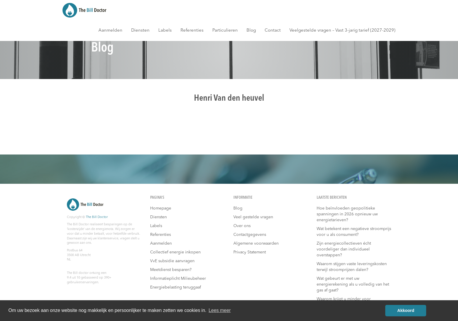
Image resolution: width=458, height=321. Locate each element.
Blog (251, 30)
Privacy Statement (249, 252)
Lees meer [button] (220, 310)
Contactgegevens (249, 235)
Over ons (242, 226)
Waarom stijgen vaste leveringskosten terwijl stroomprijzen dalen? (352, 267)
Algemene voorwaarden (256, 243)
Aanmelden (110, 30)
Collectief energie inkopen (175, 252)
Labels (165, 30)
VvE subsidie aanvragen (172, 261)
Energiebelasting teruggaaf (175, 287)
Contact (273, 30)
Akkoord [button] (405, 310)
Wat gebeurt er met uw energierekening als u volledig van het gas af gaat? (353, 284)
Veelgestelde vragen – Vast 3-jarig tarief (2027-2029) (342, 30)
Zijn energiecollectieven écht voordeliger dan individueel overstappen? (344, 249)
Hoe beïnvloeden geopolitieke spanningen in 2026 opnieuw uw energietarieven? (347, 214)
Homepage (160, 208)
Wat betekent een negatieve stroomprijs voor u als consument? (354, 232)
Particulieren (225, 30)
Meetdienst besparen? (171, 270)
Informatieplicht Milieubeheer (178, 279)
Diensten (140, 30)
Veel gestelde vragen (253, 217)
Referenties (192, 30)
